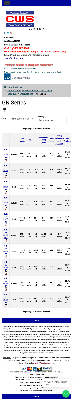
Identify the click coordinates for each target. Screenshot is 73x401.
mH (30, 140)
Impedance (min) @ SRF (43, 140)
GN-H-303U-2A (5, 170)
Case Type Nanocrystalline (20, 94)
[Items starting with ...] (22, 118)
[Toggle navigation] (7, 3)
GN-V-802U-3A (5, 299)
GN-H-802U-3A (5, 219)
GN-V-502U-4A (5, 267)
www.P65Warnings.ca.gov (43, 363)
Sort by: (41, 117)
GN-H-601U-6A (5, 203)
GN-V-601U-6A (5, 283)
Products (17, 87)
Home (7, 87)
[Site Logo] (36, 19)
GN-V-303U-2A (5, 251)
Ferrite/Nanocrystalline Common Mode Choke (29, 90)
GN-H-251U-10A (5, 154)
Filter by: (3, 118)
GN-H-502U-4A (5, 186)
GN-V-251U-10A (5, 235)
